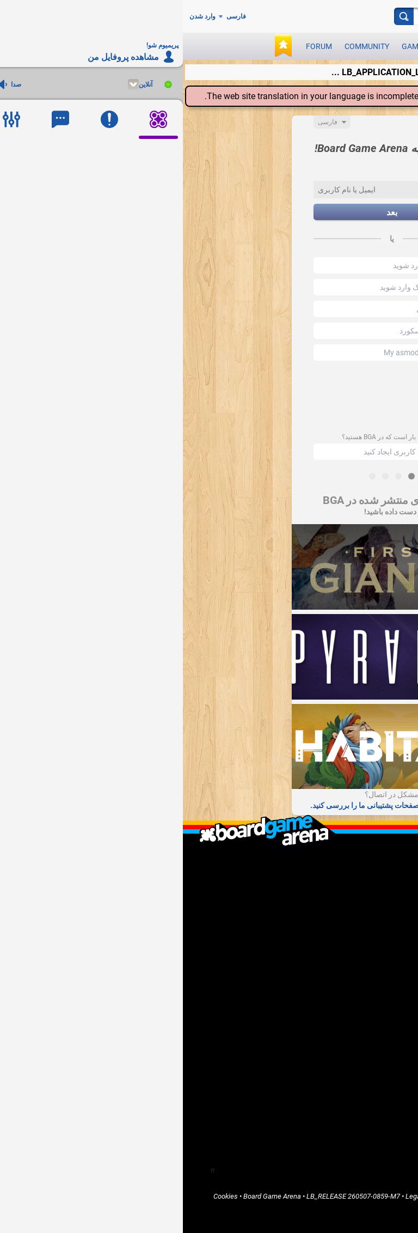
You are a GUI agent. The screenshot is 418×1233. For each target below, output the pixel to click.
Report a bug (368, 957)
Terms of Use (278, 1196)
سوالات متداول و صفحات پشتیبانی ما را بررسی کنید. (209, 805)
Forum (136, 46)
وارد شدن (20, 16)
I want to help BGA (359, 948)
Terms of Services (332, 1196)
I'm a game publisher (356, 929)
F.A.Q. (379, 885)
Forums (376, 1029)
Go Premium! (368, 966)
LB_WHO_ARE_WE (359, 876)
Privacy (376, 1196)
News (267, 46)
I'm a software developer (350, 938)
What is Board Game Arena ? (344, 867)
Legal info (238, 1196)
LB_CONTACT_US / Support (345, 894)
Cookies (42, 1196)
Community (184, 46)
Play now (308, 46)
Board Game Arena (89, 1196)
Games (231, 46)
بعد (209, 212)
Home (379, 1001)
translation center (361, 96)
